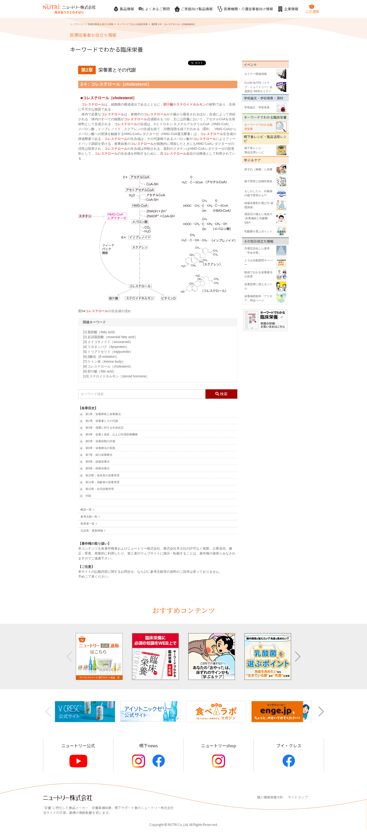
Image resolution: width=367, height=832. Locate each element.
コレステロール (96, 98)
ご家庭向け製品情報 (193, 9)
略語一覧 (86, 509)
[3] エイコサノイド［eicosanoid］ (108, 342)
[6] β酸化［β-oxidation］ (101, 356)
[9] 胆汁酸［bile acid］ (99, 371)
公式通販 (312, 9)
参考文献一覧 (89, 516)
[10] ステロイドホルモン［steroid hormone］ (116, 376)
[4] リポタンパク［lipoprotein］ (106, 347)
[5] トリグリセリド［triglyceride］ (108, 352)
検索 (221, 394)
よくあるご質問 (154, 9)
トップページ (77, 24)
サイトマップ (298, 797)
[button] (297, 656)
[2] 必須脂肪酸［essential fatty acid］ (110, 337)
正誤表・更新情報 (92, 530)
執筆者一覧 (88, 523)
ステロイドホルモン (191, 104)
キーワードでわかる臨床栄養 (132, 24)
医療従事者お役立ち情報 (101, 24)
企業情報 (288, 9)
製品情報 (123, 9)
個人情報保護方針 (270, 797)
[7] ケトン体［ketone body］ (104, 361)
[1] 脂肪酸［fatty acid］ (100, 332)
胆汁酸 (168, 104)
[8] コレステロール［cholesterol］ (108, 366)
